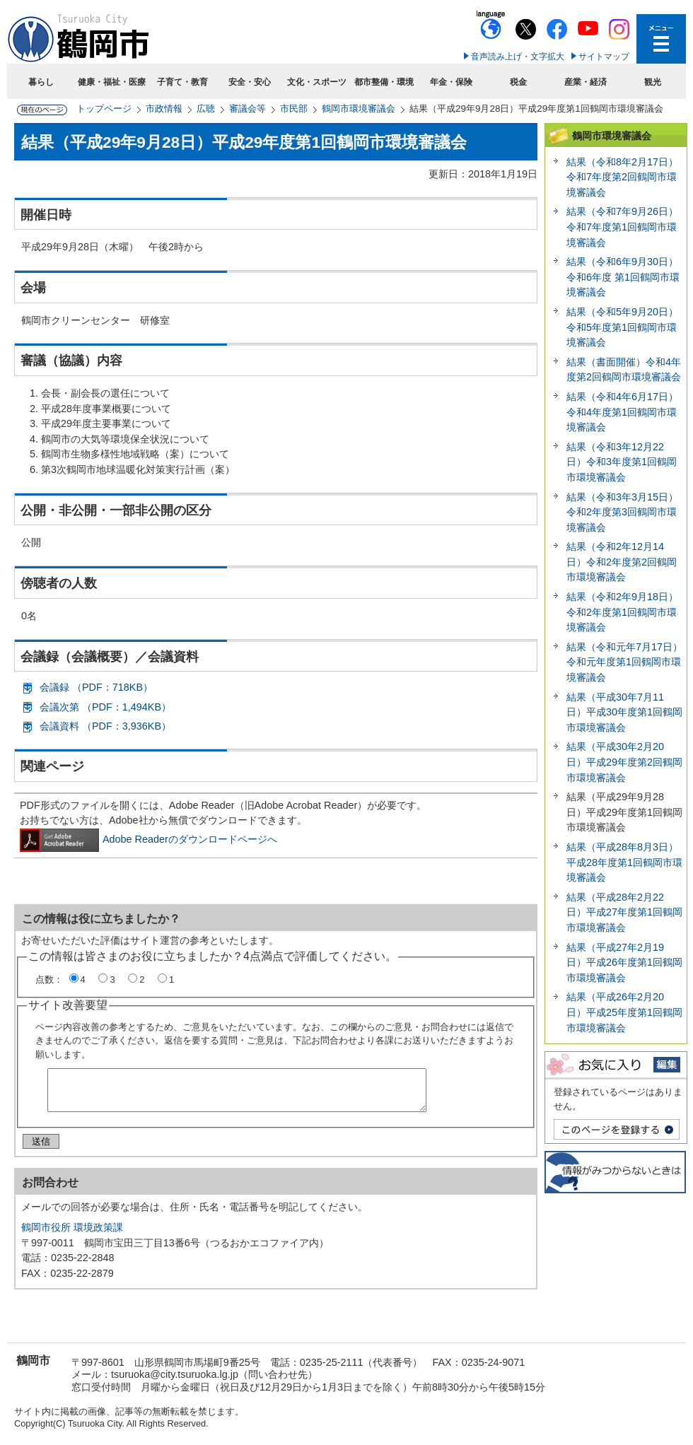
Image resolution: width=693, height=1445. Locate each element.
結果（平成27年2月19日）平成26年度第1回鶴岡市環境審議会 (624, 962)
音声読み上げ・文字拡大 (517, 57)
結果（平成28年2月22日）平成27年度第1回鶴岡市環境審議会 (624, 912)
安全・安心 (249, 82)
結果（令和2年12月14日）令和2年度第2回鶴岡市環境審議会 (621, 562)
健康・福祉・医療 (112, 82)
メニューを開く (661, 39)
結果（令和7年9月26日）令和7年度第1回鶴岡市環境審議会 (622, 226)
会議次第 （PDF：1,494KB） (105, 707)
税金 (518, 82)
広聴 (206, 108)
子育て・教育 (182, 82)
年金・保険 (451, 82)
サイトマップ (603, 57)
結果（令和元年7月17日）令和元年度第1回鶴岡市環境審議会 (624, 662)
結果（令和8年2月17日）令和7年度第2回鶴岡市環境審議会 (622, 177)
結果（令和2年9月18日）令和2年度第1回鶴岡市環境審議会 (622, 612)
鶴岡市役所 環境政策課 (72, 1233)
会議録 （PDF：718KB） (96, 687)
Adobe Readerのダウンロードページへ (148, 839)
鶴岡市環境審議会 (358, 108)
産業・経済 (585, 82)
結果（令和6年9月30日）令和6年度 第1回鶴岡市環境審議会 (623, 277)
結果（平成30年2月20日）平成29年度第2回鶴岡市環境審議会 (624, 762)
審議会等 (247, 108)
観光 (652, 82)
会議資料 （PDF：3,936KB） (105, 726)
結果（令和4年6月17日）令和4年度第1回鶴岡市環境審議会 (622, 412)
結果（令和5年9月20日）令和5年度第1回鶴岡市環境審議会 (622, 327)
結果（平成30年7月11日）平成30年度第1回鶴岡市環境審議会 (624, 712)
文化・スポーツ (316, 82)
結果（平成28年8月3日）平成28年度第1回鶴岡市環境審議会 (624, 862)
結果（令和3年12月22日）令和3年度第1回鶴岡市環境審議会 (621, 462)
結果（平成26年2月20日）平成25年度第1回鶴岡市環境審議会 (624, 1012)
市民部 (294, 108)
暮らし (41, 82)
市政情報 (164, 108)
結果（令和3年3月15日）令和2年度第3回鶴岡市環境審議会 (622, 512)
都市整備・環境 (384, 82)
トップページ (104, 108)
